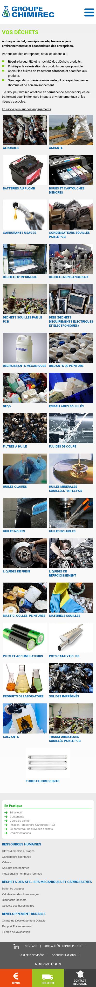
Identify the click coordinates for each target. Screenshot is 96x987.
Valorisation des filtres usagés (20, 894)
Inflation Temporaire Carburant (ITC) (32, 824)
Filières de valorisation (16, 931)
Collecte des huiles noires (18, 905)
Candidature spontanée (16, 856)
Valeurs (6, 862)
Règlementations (20, 832)
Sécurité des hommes (15, 867)
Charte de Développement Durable (24, 920)
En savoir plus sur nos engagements (26, 109)
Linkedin (16, 946)
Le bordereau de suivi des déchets (31, 828)
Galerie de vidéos (33, 955)
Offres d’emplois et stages (18, 850)
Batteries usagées (13, 888)
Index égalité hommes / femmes (22, 873)
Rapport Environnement (17, 926)
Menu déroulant (89, 12)
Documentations (64, 955)
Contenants (17, 816)
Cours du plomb (20, 820)
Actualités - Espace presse (63, 946)
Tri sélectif (16, 812)
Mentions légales (48, 964)
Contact (31, 946)
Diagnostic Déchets (14, 899)
